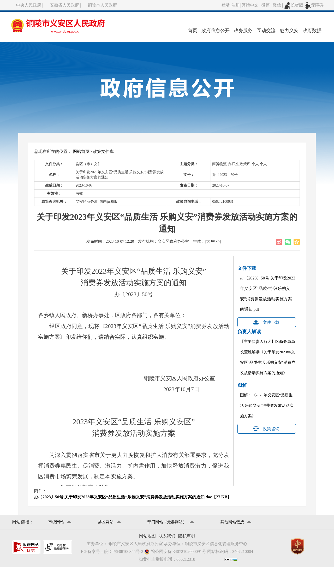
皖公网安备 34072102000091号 (175, 551)
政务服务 (243, 30)
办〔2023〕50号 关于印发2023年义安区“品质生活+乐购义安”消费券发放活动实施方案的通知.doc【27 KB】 (132, 497)
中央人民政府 (28, 5)
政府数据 (312, 30)
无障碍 (314, 5)
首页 (192, 30)
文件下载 (271, 322)
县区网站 (106, 522)
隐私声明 (186, 536)
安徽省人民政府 (64, 5)
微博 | (267, 5)
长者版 (293, 5)
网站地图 (147, 536)
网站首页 (81, 151)
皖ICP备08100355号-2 (123, 551)
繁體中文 (250, 5)
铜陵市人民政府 (102, 5)
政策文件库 (103, 151)
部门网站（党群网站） (167, 522)
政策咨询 (271, 429)
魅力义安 (289, 30)
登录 (225, 5)
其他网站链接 (232, 522)
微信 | (278, 5)
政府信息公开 (215, 30)
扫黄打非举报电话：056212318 (167, 559)
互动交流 (266, 30)
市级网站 (56, 522)
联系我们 (167, 536)
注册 (235, 5)
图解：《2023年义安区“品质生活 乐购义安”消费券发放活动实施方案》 (267, 405)
